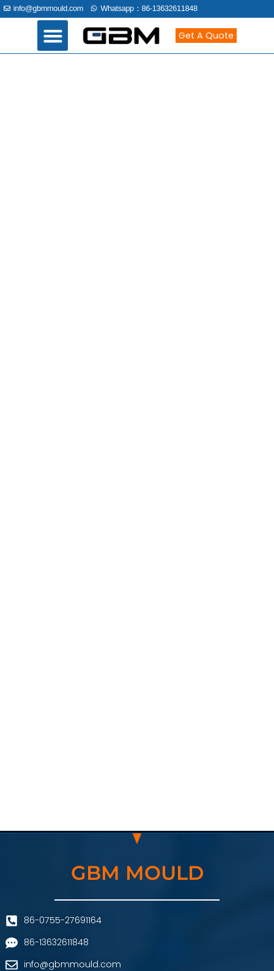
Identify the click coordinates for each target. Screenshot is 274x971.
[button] (52, 35)
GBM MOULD (137, 873)
